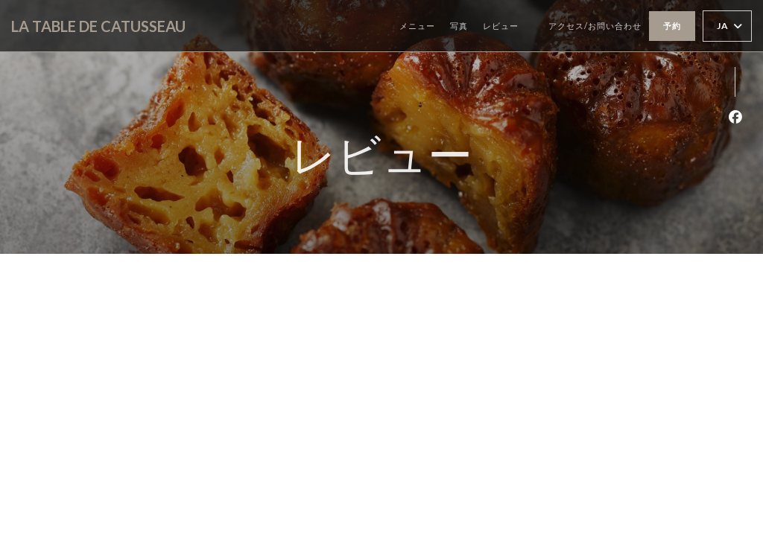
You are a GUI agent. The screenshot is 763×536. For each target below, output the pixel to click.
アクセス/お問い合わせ (595, 26)
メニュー (417, 26)
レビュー (501, 26)
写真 (459, 26)
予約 (672, 26)
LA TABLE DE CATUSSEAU (98, 26)
